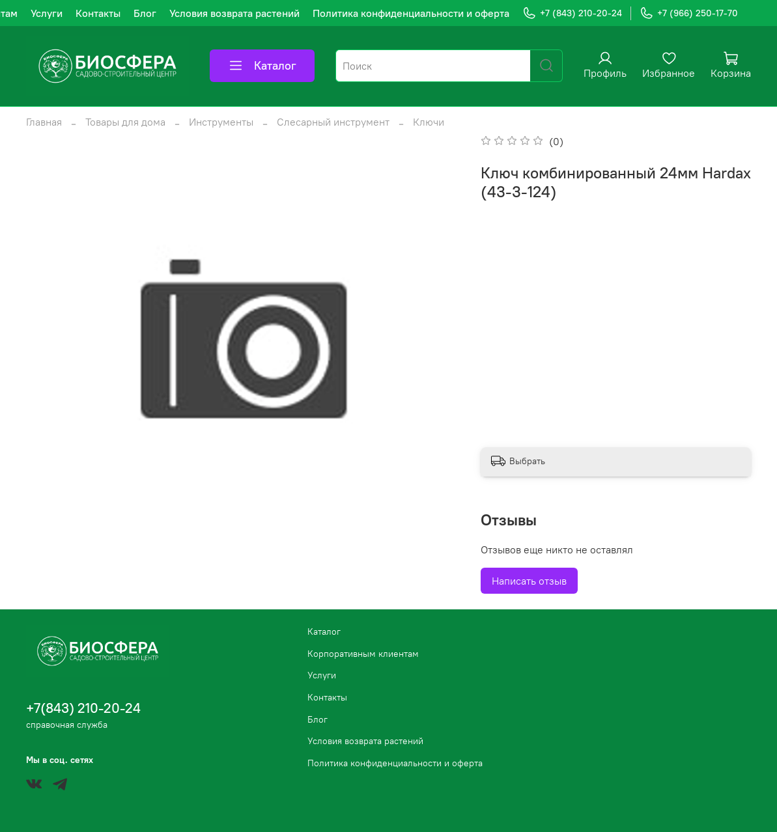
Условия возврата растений (234, 13)
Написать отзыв (529, 580)
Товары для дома (125, 121)
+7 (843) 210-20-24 (572, 13)
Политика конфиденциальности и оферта (411, 13)
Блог (145, 13)
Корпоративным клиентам (363, 653)
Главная (44, 121)
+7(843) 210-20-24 (83, 708)
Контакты (98, 13)
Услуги (47, 13)
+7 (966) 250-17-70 (689, 13)
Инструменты (221, 121)
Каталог (262, 66)
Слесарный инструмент (333, 121)
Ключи (428, 121)
